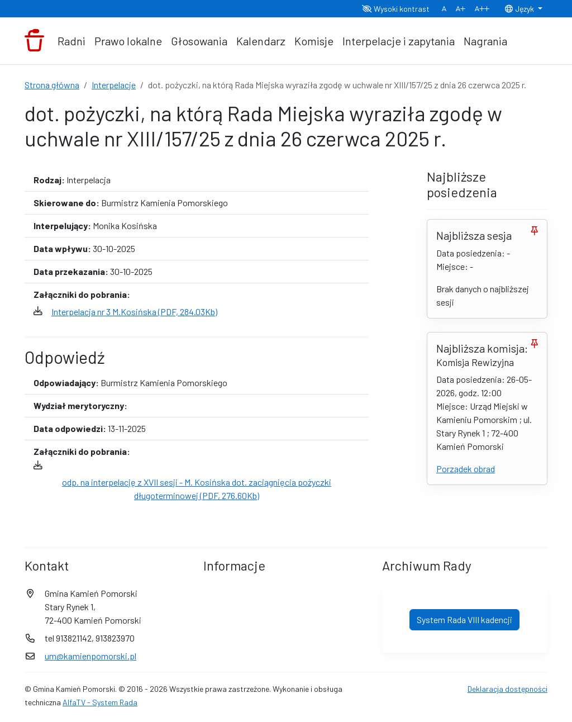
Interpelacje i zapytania (398, 41)
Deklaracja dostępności (507, 689)
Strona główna (52, 84)
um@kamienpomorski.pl (90, 655)
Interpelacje (114, 84)
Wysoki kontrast (396, 8)
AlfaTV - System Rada (100, 702)
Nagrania (485, 41)
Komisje (313, 41)
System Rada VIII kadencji (464, 619)
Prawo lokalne (128, 41)
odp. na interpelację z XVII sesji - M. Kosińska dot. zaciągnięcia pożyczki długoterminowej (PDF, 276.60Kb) (196, 489)
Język (520, 8)
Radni (71, 41)
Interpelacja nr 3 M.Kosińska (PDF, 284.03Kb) (134, 311)
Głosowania (199, 41)
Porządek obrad (465, 468)
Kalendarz (260, 41)
